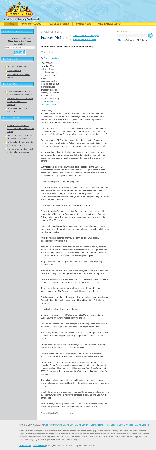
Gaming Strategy (31, 24)
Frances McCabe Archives (84, 39)
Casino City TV (81, 425)
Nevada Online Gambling (18, 67)
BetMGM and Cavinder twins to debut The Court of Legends (20, 101)
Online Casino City (64, 425)
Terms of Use (25, 445)
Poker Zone (110, 425)
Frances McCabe (51, 58)
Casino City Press (125, 425)
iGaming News (96, 425)
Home (11, 24)
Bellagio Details (14, 70)
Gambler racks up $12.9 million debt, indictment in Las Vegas (20, 128)
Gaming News (83, 24)
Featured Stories (59, 24)
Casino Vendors (142, 425)
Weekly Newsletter (109, 24)
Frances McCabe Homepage (86, 35)
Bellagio (44, 69)
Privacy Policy (39, 445)
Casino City (49, 425)
